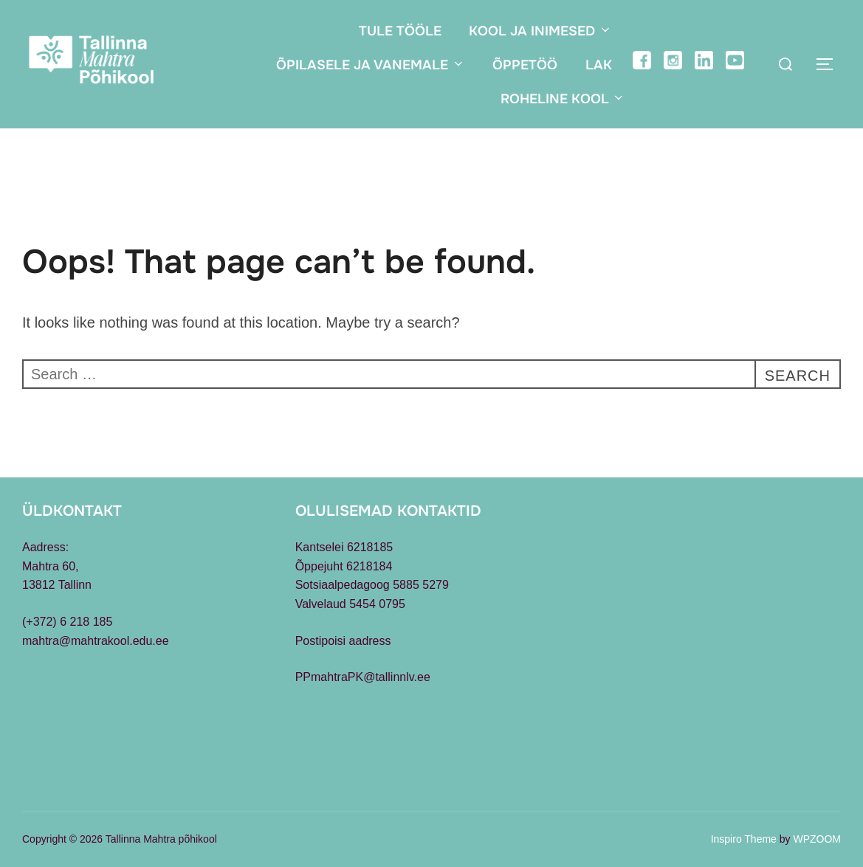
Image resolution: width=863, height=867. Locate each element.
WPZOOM (817, 839)
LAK (598, 65)
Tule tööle (400, 31)
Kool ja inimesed (540, 31)
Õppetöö (524, 65)
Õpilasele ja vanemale (370, 65)
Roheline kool (563, 99)
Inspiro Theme (744, 839)
